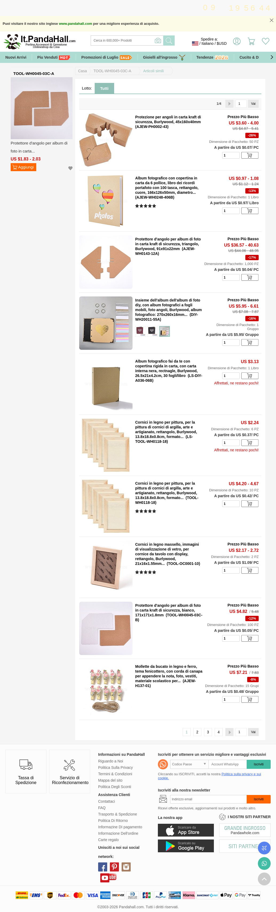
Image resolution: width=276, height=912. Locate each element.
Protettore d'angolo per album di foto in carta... (39, 147)
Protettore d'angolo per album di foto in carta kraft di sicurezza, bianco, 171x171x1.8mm (168, 610)
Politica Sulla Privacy (115, 767)
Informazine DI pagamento (120, 827)
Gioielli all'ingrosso (164, 57)
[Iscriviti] (208, 799)
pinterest (114, 866)
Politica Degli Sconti (114, 787)
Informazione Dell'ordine (118, 833)
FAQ (102, 808)
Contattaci (106, 801)
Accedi (237, 43)
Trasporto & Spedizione (117, 814)
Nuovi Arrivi (15, 57)
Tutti (104, 88)
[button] (271, 57)
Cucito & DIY (250, 57)
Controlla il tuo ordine (264, 848)
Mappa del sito (110, 780)
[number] (231, 155)
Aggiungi (26, 167)
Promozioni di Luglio (106, 57)
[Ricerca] (149, 40)
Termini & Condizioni (115, 774)
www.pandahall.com (75, 24)
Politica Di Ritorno (113, 820)
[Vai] (241, 104)
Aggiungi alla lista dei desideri (70, 168)
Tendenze (213, 57)
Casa (82, 71)
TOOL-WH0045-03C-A (112, 71)
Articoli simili (153, 71)
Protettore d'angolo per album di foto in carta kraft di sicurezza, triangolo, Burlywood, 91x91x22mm (168, 244)
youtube (104, 877)
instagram (126, 866)
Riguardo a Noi (110, 761)
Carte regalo (108, 840)
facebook (102, 866)
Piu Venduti (53, 57)
